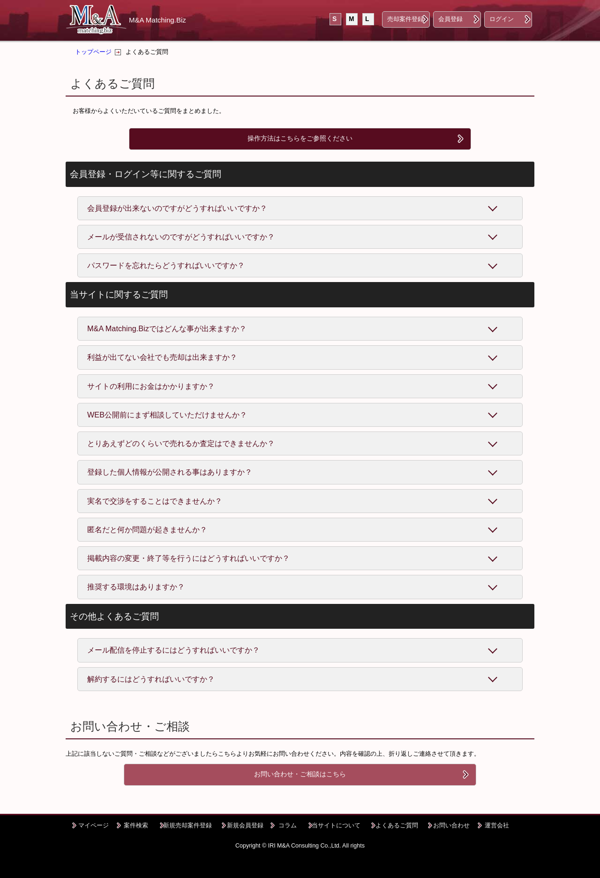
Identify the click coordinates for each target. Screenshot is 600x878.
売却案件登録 (405, 19)
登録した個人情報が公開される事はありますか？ (169, 472)
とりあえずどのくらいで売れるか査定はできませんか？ (181, 443)
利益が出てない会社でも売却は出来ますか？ (162, 357)
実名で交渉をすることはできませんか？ (154, 501)
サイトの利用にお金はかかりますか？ (151, 386)
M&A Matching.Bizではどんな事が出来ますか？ (167, 328)
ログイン (501, 19)
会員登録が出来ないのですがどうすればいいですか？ (177, 208)
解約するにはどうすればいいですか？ (151, 679)
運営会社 (497, 825)
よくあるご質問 (396, 825)
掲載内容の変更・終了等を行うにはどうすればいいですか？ (188, 558)
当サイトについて (336, 825)
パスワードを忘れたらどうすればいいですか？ (166, 265)
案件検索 (136, 825)
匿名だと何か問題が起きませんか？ (147, 529)
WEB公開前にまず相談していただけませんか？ (167, 414)
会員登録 (450, 19)
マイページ (93, 825)
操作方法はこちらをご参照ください (300, 138)
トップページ (93, 52)
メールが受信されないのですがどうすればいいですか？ (181, 236)
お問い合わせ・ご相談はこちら (300, 774)
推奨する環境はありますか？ (136, 586)
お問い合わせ (451, 825)
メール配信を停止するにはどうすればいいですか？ (173, 650)
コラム (287, 825)
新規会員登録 (245, 825)
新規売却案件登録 (187, 825)
